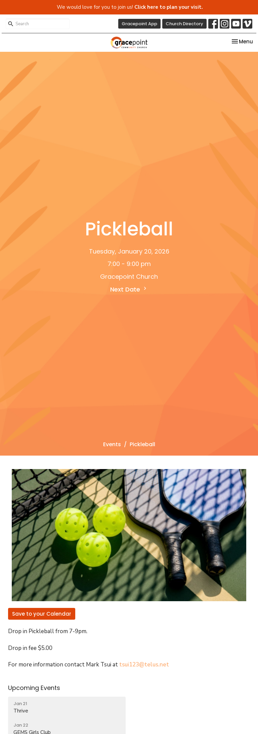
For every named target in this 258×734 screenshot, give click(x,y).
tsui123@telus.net (144, 664)
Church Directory (184, 24)
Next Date (129, 289)
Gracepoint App (139, 24)
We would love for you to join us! (130, 7)
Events (112, 444)
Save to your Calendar (41, 613)
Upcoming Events (34, 688)
